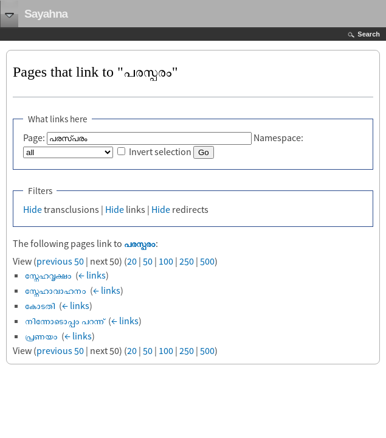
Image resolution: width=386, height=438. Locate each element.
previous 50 (60, 261)
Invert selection (160, 151)
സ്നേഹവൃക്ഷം (48, 275)
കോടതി (40, 305)
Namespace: (278, 137)
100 (166, 261)
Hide (32, 209)
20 (132, 261)
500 (207, 261)
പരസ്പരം (140, 243)
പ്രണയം (41, 336)
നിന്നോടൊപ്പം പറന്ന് (65, 321)
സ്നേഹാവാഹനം (55, 290)
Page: (34, 137)
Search (368, 34)
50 (148, 261)
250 (186, 261)
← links (92, 275)
